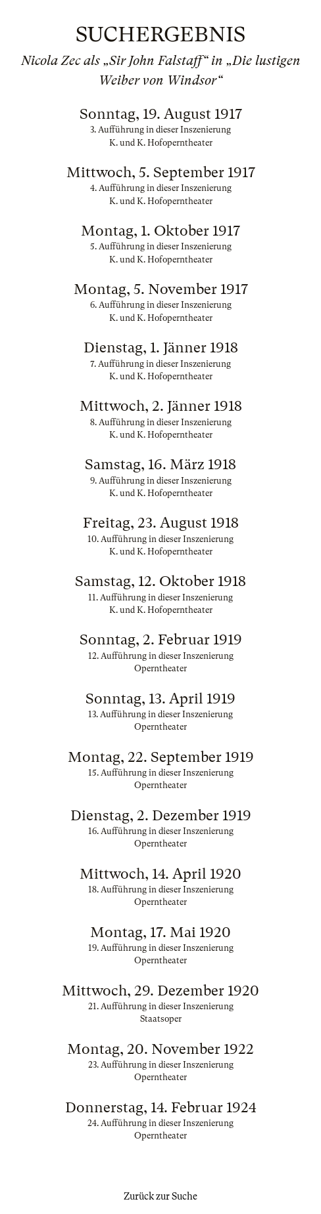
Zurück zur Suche (160, 1196)
